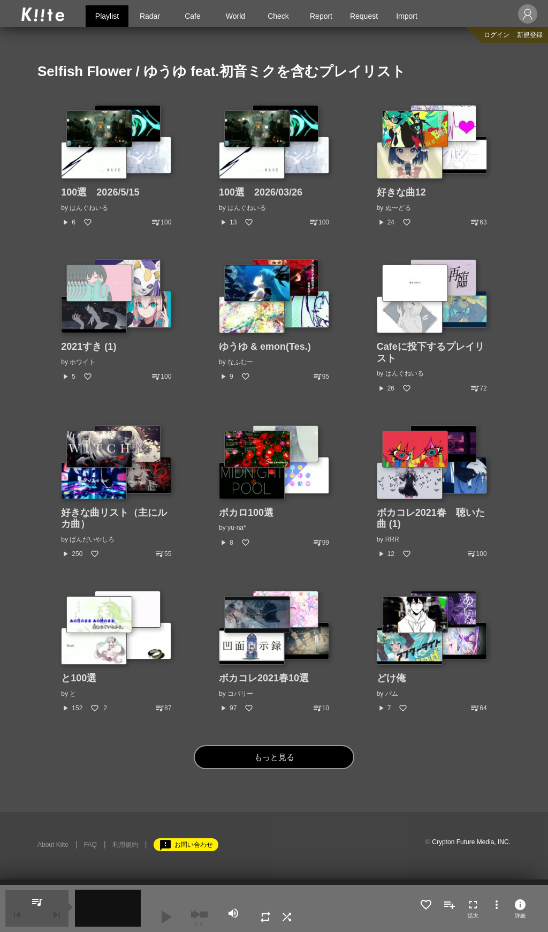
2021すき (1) (88, 346)
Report (321, 16)
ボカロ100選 (246, 512)
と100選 (78, 678)
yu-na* (236, 527)
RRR (392, 539)
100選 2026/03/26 (260, 192)
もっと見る (274, 757)
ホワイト (82, 362)
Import (406, 16)
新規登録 (530, 35)
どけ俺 (391, 678)
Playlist (107, 16)
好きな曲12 (401, 192)
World (235, 16)
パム (391, 693)
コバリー (240, 693)
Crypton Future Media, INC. (471, 842)
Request (364, 16)
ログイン (496, 35)
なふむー (240, 362)
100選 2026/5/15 (100, 192)
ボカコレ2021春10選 (264, 678)
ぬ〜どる (398, 208)
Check (278, 16)
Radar (150, 16)
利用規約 (125, 844)
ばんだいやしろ (92, 539)
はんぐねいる (89, 208)
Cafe (193, 16)
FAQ (90, 844)
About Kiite (52, 844)
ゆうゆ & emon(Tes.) (265, 346)
